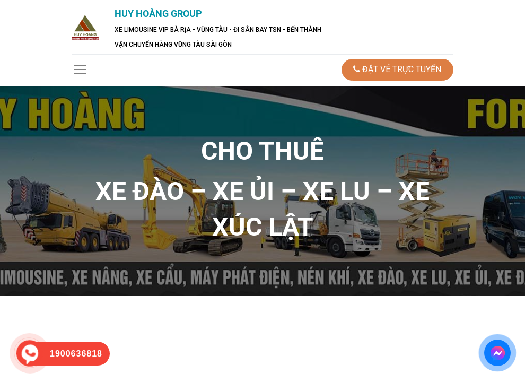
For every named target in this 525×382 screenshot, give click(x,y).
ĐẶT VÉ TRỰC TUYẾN (397, 69)
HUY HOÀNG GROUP (158, 13)
